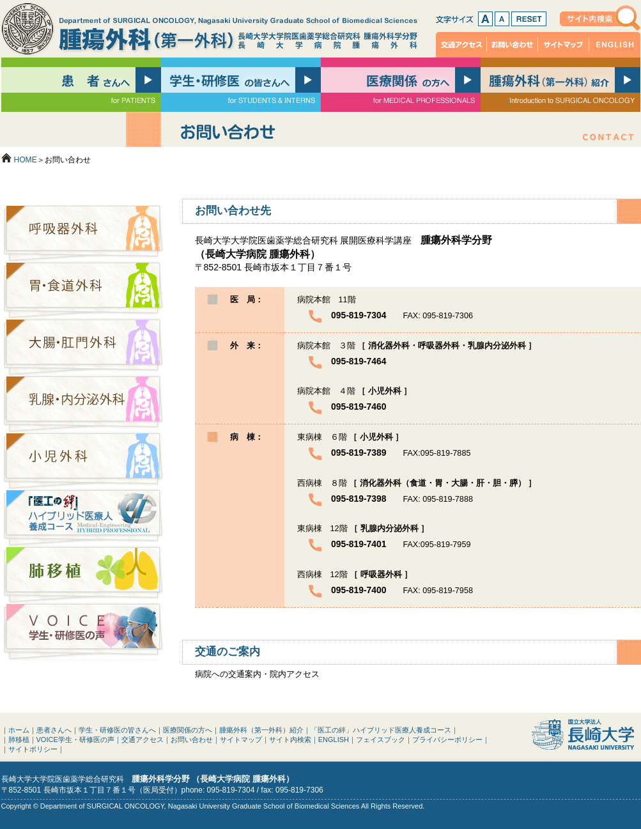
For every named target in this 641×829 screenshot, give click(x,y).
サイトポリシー (33, 749)
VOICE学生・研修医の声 (75, 739)
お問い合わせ (512, 45)
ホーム (18, 730)
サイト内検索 (600, 18)
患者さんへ (54, 730)
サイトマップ (563, 45)
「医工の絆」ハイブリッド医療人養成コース (83, 518)
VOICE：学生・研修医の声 (83, 631)
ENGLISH (614, 45)
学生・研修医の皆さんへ (117, 730)
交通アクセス (461, 45)
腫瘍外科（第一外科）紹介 (261, 730)
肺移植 (83, 574)
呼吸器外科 (83, 233)
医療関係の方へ (187, 730)
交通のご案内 (227, 652)
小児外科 (83, 461)
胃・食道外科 (83, 290)
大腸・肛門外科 (83, 347)
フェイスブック (380, 739)
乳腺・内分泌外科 (83, 404)
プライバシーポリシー (447, 739)
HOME (25, 159)
